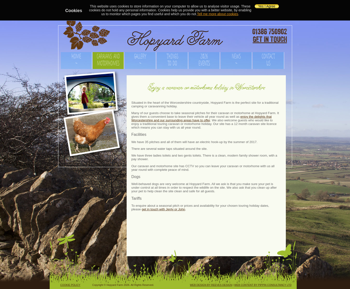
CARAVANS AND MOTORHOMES (108, 59)
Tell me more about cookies (217, 14)
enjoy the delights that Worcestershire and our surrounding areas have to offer (201, 118)
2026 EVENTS (204, 59)
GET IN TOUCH (270, 39)
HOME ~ (76, 59)
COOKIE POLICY (70, 284)
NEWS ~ (236, 59)
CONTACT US (268, 59)
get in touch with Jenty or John (163, 209)
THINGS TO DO (172, 59)
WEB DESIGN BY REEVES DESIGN (211, 284)
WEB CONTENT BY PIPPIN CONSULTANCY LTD (262, 284)
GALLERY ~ (140, 59)
